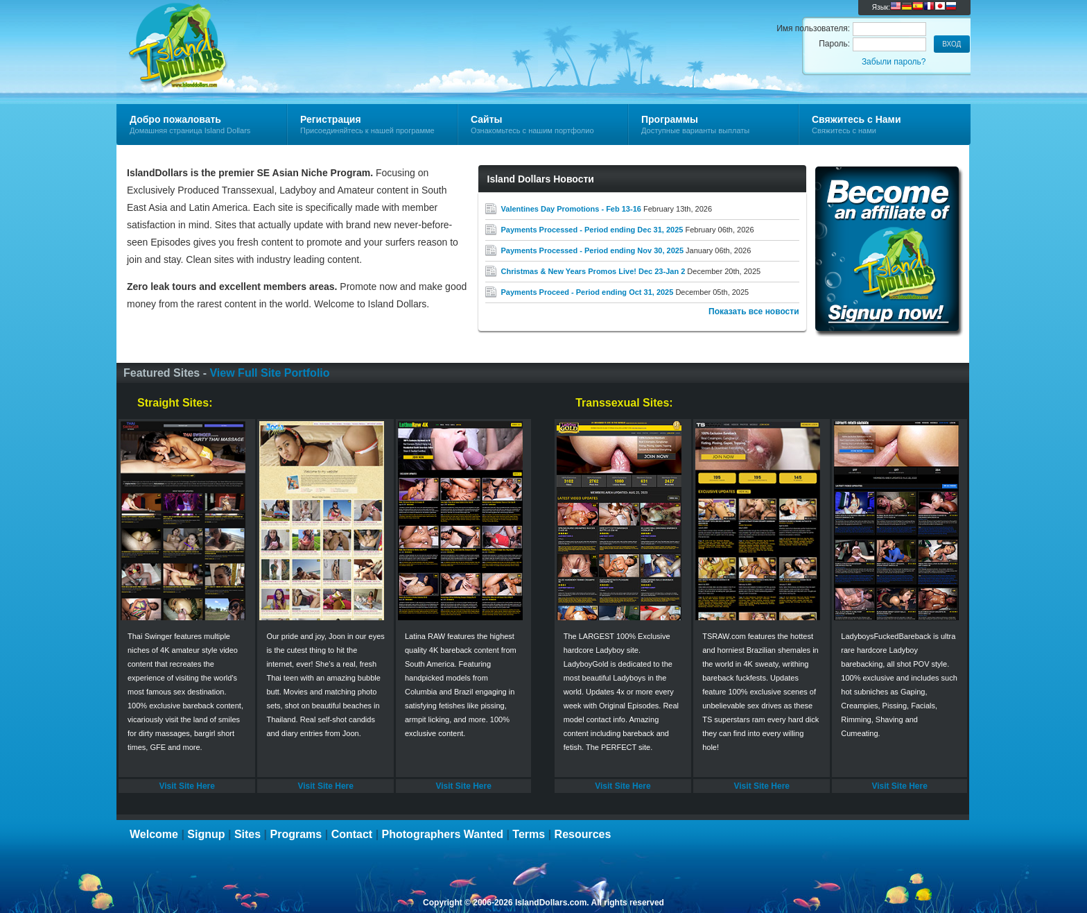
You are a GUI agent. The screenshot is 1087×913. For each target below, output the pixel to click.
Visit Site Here (186, 786)
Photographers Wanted (442, 834)
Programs (296, 834)
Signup (206, 834)
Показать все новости (753, 311)
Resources (583, 834)
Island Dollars (281, 32)
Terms (528, 834)
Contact (352, 834)
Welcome (154, 834)
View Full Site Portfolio (269, 373)
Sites (247, 834)
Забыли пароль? (894, 62)
